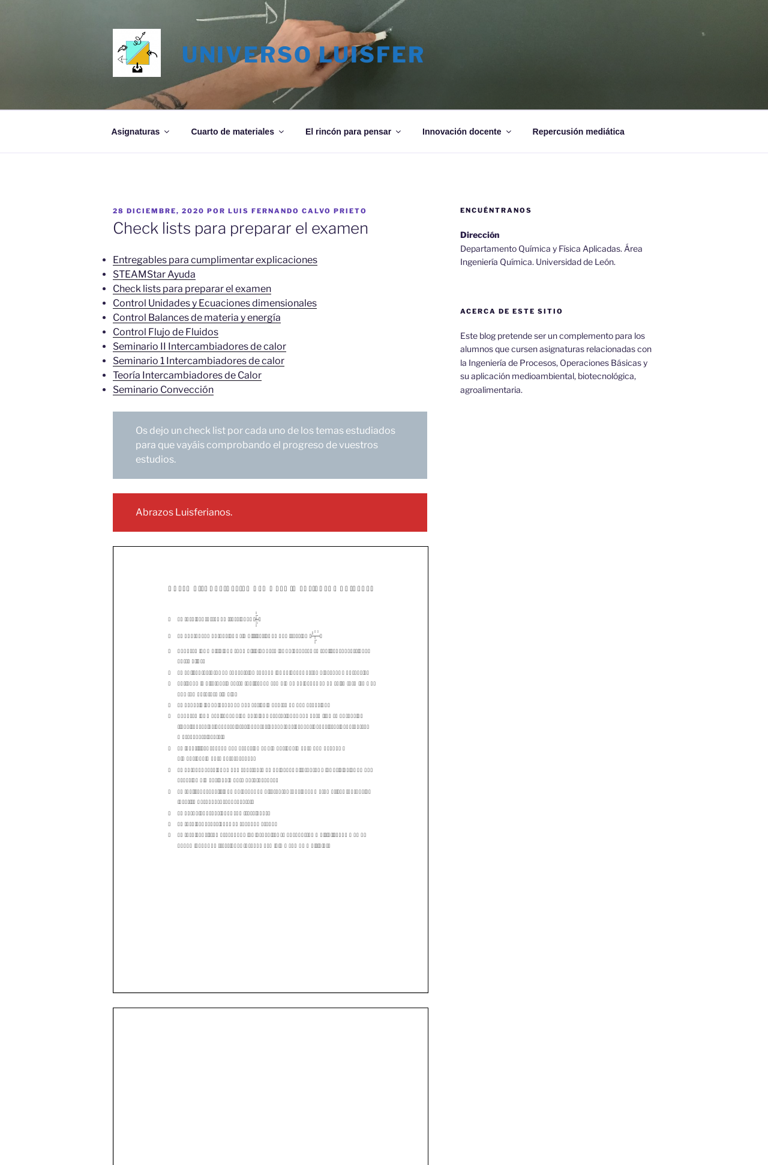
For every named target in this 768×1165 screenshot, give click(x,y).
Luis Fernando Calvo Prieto (297, 211)
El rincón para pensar (354, 131)
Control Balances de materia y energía (197, 317)
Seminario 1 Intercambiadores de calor (198, 361)
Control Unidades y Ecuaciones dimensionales (215, 303)
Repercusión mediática (579, 131)
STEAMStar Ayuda (154, 274)
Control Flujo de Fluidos (165, 332)
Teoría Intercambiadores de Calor (187, 375)
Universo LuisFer (303, 54)
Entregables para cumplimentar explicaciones (215, 260)
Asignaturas (142, 131)
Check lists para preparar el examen (192, 288)
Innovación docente (467, 131)
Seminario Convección (163, 389)
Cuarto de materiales (238, 131)
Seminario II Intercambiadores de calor (199, 346)
